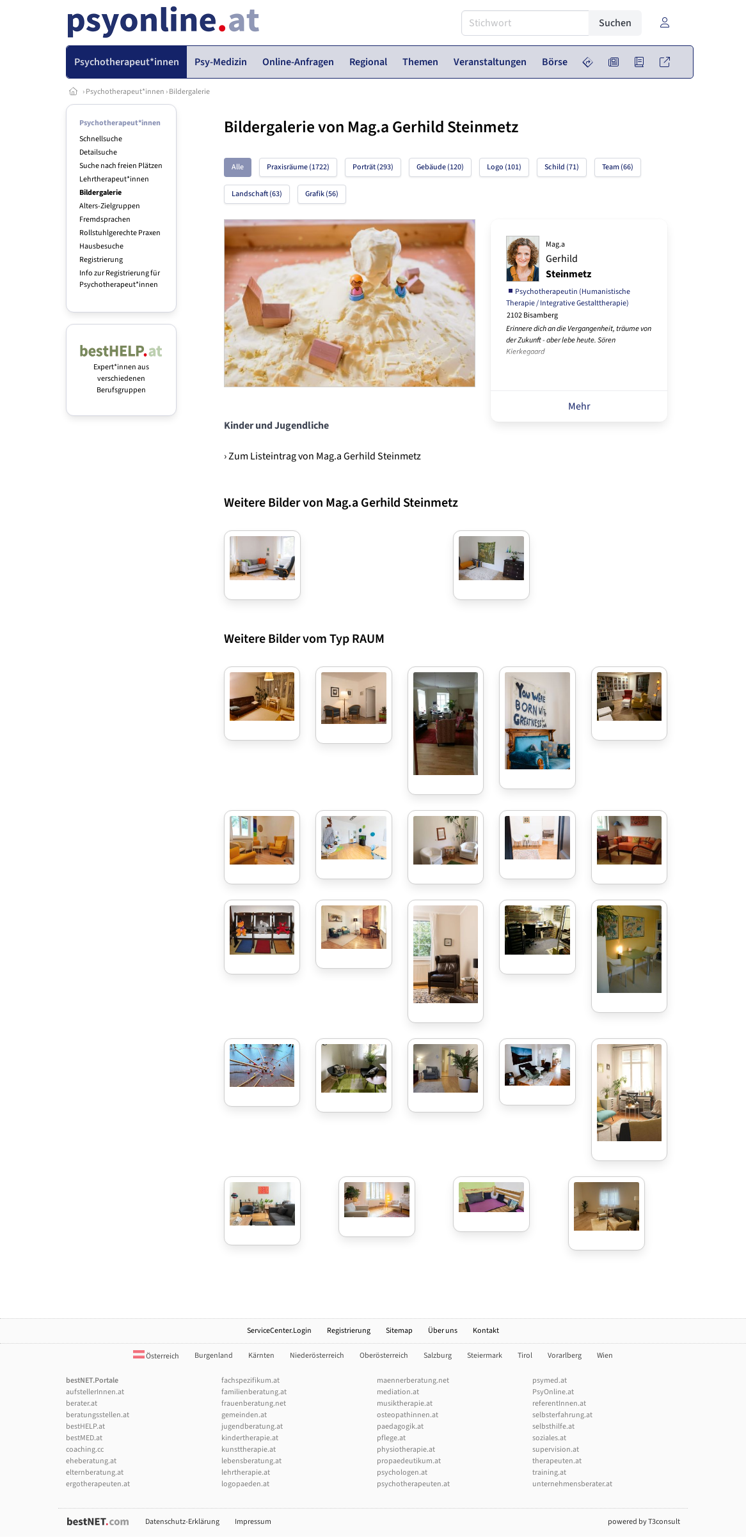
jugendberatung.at (252, 1426)
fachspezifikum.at (250, 1380)
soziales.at (549, 1438)
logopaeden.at (245, 1484)
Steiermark (484, 1355)
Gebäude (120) (440, 167)
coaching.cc (85, 1449)
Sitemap (399, 1330)
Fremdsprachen (105, 219)
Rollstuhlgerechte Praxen (120, 232)
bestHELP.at (85, 1426)
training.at (549, 1472)
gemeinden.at (244, 1415)
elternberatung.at (94, 1472)
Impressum (253, 1521)
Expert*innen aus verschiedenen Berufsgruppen (121, 373)
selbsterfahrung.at (562, 1415)
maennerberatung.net (413, 1380)
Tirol (525, 1355)
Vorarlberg (565, 1355)
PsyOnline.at (553, 1392)
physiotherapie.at (406, 1449)
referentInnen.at (559, 1403)
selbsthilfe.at (553, 1426)
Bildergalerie (189, 91)
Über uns (442, 1330)
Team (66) (617, 167)
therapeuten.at (557, 1461)
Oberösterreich (384, 1355)
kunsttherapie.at (248, 1449)
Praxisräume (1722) (298, 167)
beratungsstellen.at (97, 1415)
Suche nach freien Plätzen (121, 165)
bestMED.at (84, 1438)
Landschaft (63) (257, 193)
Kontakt (486, 1330)
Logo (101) (504, 167)
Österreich (156, 1356)
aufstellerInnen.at (95, 1392)
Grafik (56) (321, 193)
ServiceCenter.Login (279, 1330)
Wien (605, 1355)
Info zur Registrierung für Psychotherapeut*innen (119, 279)
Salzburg (438, 1355)
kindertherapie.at (249, 1438)
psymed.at (549, 1380)
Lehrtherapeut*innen (114, 179)
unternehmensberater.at (572, 1484)
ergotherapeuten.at (98, 1484)
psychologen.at (402, 1472)
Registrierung (101, 259)
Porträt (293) (373, 167)
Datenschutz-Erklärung (182, 1521)
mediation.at (398, 1392)
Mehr (579, 406)
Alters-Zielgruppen (109, 206)
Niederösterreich (317, 1355)
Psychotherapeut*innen (125, 91)
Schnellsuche (100, 139)
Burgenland (213, 1355)
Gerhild (568, 260)
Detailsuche (98, 152)
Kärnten (261, 1355)
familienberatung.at (254, 1392)
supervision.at (555, 1449)
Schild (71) (561, 167)
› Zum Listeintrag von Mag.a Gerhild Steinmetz (322, 456)
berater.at (81, 1403)
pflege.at (391, 1438)
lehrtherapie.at (245, 1472)
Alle (238, 167)
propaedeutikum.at (409, 1461)
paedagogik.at (400, 1426)
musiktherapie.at (405, 1403)
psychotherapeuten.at (413, 1484)
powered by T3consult (644, 1521)
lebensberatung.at (251, 1461)
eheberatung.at (91, 1461)
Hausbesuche (101, 246)
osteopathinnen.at (407, 1415)
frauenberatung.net (253, 1403)
